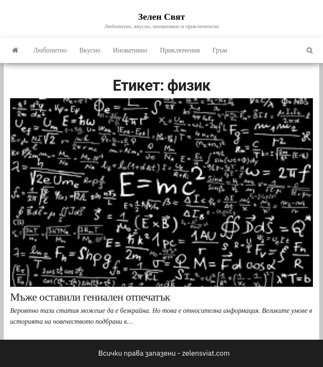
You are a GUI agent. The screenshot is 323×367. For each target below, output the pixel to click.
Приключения (180, 50)
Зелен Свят (161, 16)
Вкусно (90, 50)
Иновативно (130, 50)
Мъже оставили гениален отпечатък (90, 297)
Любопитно (50, 50)
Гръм (219, 50)
